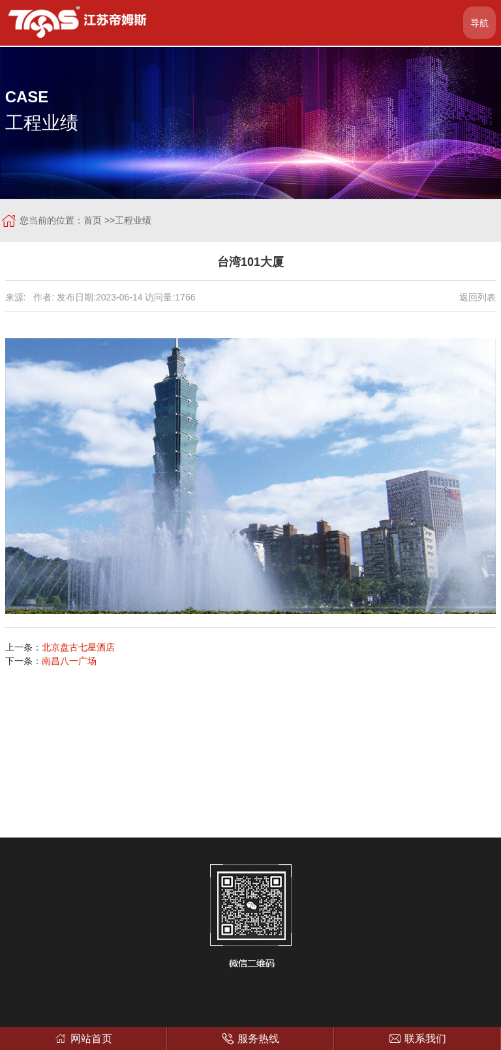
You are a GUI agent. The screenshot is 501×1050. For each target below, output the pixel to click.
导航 (479, 23)
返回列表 (477, 297)
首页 (93, 220)
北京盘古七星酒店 (78, 647)
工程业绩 (133, 220)
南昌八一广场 (69, 661)
